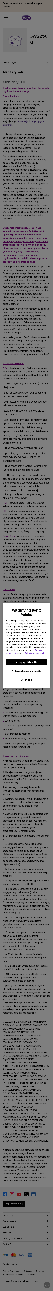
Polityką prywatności (34, 653)
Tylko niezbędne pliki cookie (26, 671)
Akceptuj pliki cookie (26, 662)
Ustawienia (26, 679)
